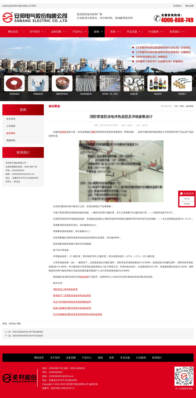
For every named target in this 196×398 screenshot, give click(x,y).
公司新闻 (10, 126)
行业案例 (153, 31)
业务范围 (56, 31)
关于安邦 (34, 31)
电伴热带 (84, 277)
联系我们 (177, 6)
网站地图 (189, 6)
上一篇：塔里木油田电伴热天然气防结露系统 (24, 332)
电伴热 (63, 132)
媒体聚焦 (10, 133)
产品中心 (78, 31)
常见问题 (132, 31)
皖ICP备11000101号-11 (63, 388)
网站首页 (13, 31)
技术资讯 (10, 119)
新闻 (96, 31)
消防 (93, 132)
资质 (113, 31)
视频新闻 (10, 140)
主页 (176, 106)
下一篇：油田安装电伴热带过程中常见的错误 (24, 336)
